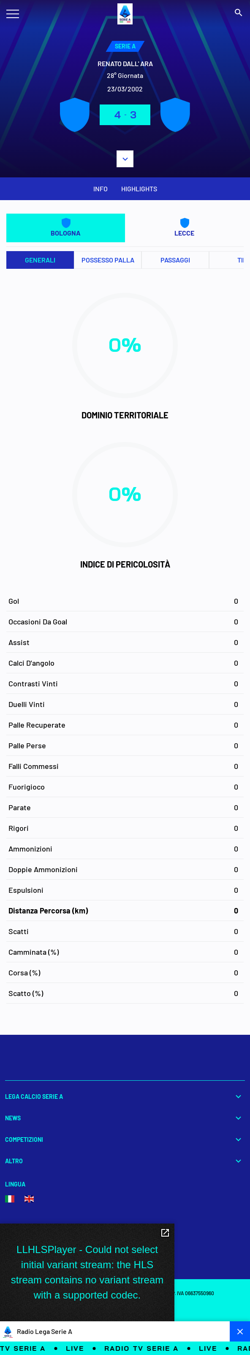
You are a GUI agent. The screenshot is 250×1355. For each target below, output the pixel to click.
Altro (125, 1161)
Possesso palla (108, 260)
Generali (40, 260)
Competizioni (125, 1139)
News (125, 1118)
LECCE (184, 227)
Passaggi (175, 260)
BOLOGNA (66, 227)
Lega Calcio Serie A (125, 1097)
